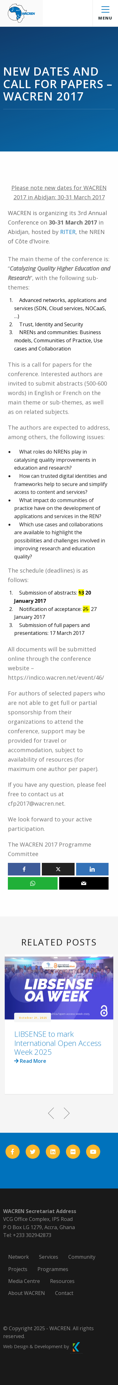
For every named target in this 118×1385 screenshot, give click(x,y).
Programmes (52, 1269)
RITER (68, 232)
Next (67, 1113)
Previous (51, 1113)
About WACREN (26, 1293)
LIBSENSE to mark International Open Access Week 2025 (57, 1053)
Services (48, 1256)
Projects (17, 1269)
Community (81, 1256)
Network (18, 1256)
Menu (105, 13)
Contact (64, 1293)
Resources (62, 1281)
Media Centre (24, 1281)
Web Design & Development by (43, 1346)
